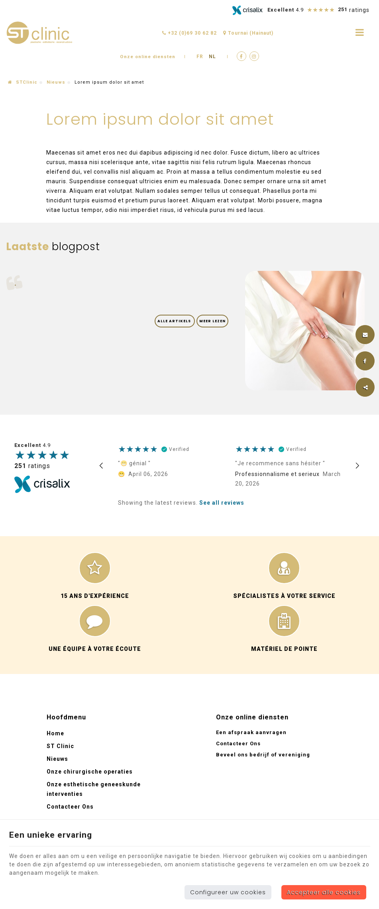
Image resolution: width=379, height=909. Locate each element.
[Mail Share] (365, 335)
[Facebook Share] (365, 361)
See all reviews (221, 503)
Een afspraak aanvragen (251, 732)
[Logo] (40, 33)
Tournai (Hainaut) (248, 33)
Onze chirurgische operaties (90, 771)
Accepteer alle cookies (324, 892)
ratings (32, 466)
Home (55, 733)
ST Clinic (60, 746)
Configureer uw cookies (228, 892)
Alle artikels (174, 321)
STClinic (22, 82)
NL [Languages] (213, 56)
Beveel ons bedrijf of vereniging (263, 755)
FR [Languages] (200, 56)
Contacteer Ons (70, 806)
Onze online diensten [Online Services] (148, 56)
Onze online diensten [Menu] (252, 717)
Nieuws (56, 82)
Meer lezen (212, 321)
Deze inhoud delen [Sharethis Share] (365, 387)
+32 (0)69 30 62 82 (189, 33)
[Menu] (359, 32)
